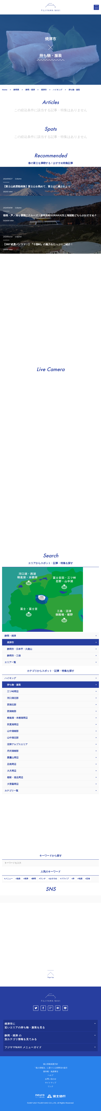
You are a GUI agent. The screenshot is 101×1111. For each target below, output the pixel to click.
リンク (50, 1086)
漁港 (18, 879)
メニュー (9, 879)
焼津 (26, 879)
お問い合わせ (50, 1079)
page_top (50, 974)
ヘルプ (50, 1075)
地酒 (80, 879)
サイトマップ (50, 1083)
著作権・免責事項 (50, 1071)
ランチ (43, 879)
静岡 (34, 879)
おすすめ (53, 879)
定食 (88, 879)
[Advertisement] (50, 308)
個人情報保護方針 (50, 1064)
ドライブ (65, 879)
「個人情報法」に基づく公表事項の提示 (50, 1068)
